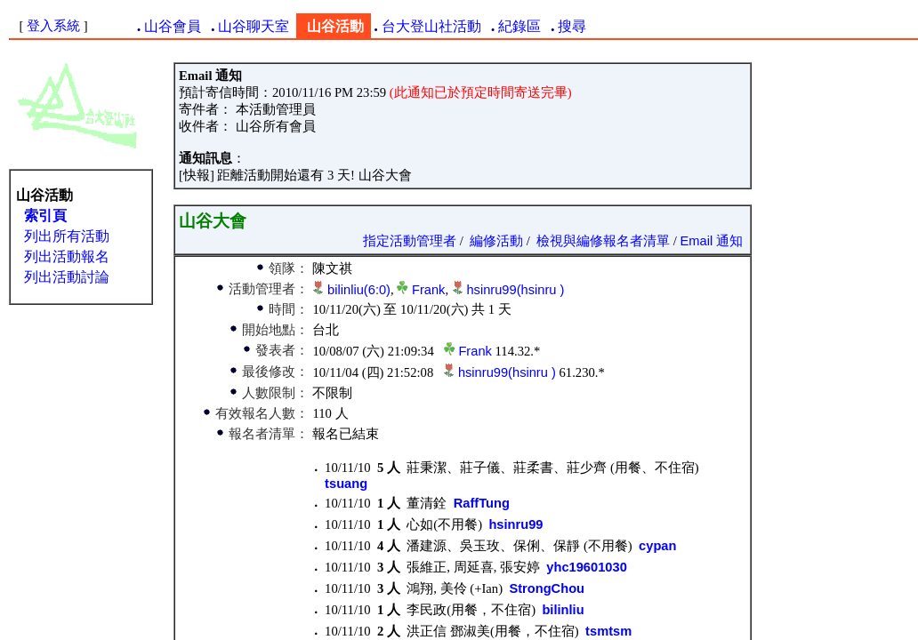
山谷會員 (172, 26)
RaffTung (482, 503)
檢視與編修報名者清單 (603, 241)
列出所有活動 (66, 236)
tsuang (346, 483)
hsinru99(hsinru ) (515, 290)
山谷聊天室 (253, 26)
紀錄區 (519, 26)
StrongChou (546, 588)
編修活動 (496, 241)
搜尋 (572, 26)
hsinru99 (515, 524)
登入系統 (53, 26)
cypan (657, 546)
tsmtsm (608, 631)
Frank (428, 290)
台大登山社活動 (431, 26)
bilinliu (563, 610)
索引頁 (45, 215)
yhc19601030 (586, 567)
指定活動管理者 (409, 241)
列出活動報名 (66, 256)
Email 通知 (712, 241)
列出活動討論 (66, 276)
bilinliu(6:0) (359, 290)
